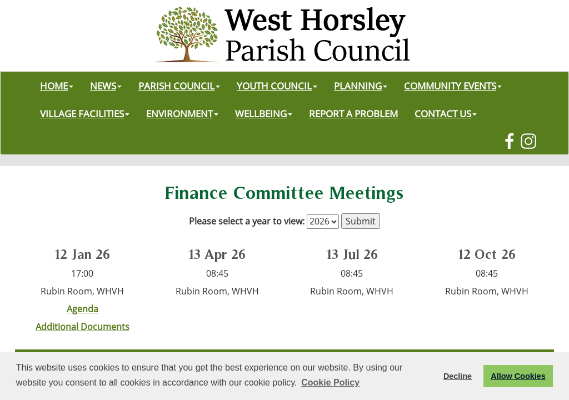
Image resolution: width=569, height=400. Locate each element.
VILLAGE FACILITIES (84, 113)
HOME (56, 85)
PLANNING (360, 85)
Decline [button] (457, 376)
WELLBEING (263, 113)
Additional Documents (82, 327)
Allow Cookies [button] (518, 376)
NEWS (106, 85)
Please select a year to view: (247, 221)
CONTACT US (446, 113)
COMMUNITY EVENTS (453, 85)
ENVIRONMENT (182, 113)
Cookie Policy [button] (330, 382)
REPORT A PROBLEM (353, 113)
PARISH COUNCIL (179, 85)
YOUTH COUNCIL (277, 85)
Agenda (82, 309)
